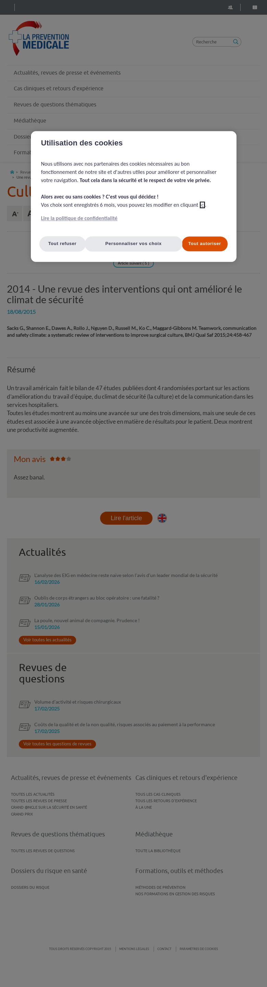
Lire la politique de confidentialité (79, 218)
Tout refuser (62, 243)
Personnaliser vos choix (133, 243)
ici (202, 205)
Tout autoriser (204, 243)
